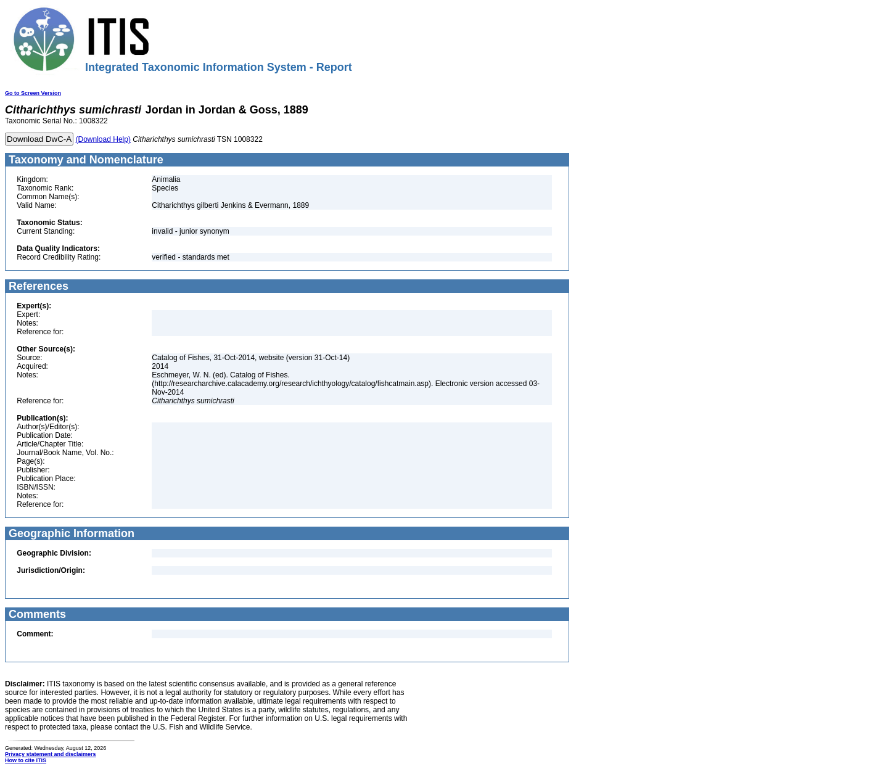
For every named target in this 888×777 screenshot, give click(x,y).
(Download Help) (103, 139)
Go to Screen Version (33, 93)
